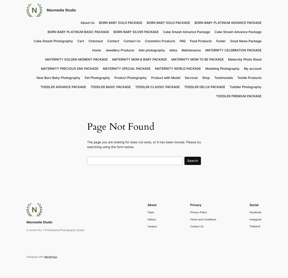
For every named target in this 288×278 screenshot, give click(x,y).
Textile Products (249, 78)
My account (253, 68)
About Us (88, 23)
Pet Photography (97, 78)
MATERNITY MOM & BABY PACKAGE (139, 59)
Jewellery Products (119, 50)
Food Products (201, 41)
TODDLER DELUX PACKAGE (204, 87)
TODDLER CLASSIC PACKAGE (157, 87)
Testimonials (223, 78)
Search (192, 161)
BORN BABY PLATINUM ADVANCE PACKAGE (228, 23)
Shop (206, 78)
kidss (173, 50)
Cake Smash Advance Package (186, 32)
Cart (80, 41)
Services (191, 78)
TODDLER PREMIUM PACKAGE (239, 96)
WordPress (50, 256)
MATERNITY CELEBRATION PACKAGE (233, 50)
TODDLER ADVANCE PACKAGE (63, 87)
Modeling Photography (222, 68)
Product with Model (165, 78)
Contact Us (132, 41)
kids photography (152, 50)
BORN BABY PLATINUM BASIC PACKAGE (78, 32)
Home (96, 50)
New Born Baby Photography (58, 78)
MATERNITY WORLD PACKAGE (178, 68)
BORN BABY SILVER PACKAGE (136, 32)
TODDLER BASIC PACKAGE (111, 87)
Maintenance (191, 50)
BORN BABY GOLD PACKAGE (120, 23)
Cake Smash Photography (53, 41)
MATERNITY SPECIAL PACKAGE (127, 68)
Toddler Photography (246, 87)
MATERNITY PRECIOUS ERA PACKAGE (69, 68)
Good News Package (246, 41)
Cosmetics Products (160, 41)
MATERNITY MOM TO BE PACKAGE (197, 59)
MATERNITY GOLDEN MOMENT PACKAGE (76, 59)
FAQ (183, 41)
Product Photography (130, 78)
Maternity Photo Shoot (245, 59)
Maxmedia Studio (61, 10)
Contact (113, 41)
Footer (221, 41)
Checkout (96, 41)
